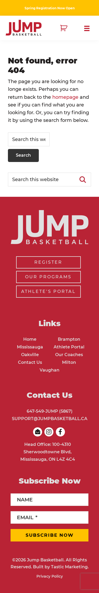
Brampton (69, 339)
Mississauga (30, 346)
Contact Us (30, 362)
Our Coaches (69, 354)
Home (29, 339)
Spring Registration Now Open (50, 8)
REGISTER (48, 262)
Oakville (30, 354)
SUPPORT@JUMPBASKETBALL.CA (49, 418)
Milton (69, 362)
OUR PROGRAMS (48, 276)
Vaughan (49, 370)
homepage (65, 97)
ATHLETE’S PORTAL (48, 291)
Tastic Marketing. (70, 566)
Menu (89, 28)
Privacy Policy (49, 576)
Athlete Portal (69, 346)
